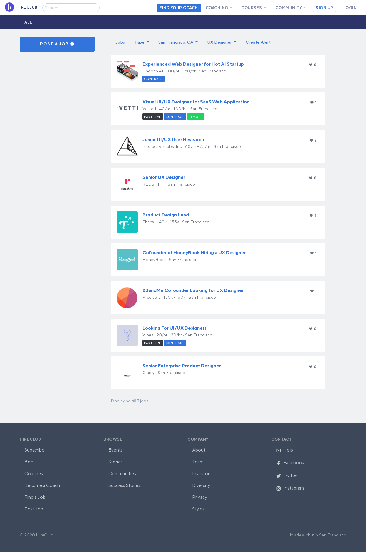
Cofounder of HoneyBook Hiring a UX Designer (194, 252)
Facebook (290, 462)
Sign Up (324, 8)
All (28, 22)
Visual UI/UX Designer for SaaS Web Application (195, 102)
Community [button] (289, 8)
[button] (142, 42)
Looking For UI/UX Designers (174, 328)
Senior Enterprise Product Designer (181, 365)
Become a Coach (42, 485)
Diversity (201, 485)
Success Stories (124, 485)
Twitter (287, 475)
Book (30, 462)
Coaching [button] (217, 8)
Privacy (199, 497)
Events (115, 450)
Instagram (290, 488)
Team (198, 462)
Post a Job (57, 44)
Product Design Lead (165, 215)
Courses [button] (252, 8)
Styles (198, 509)
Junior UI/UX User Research (173, 139)
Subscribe (34, 450)
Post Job (33, 509)
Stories (115, 462)
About (198, 450)
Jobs (120, 41)
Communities (122, 473)
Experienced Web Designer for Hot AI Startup (193, 64)
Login (350, 8)
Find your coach (178, 8)
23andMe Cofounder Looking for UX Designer (193, 290)
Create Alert (258, 41)
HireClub (30, 439)
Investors (202, 473)
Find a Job (35, 497)
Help (284, 450)
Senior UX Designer (163, 177)
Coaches (33, 473)
